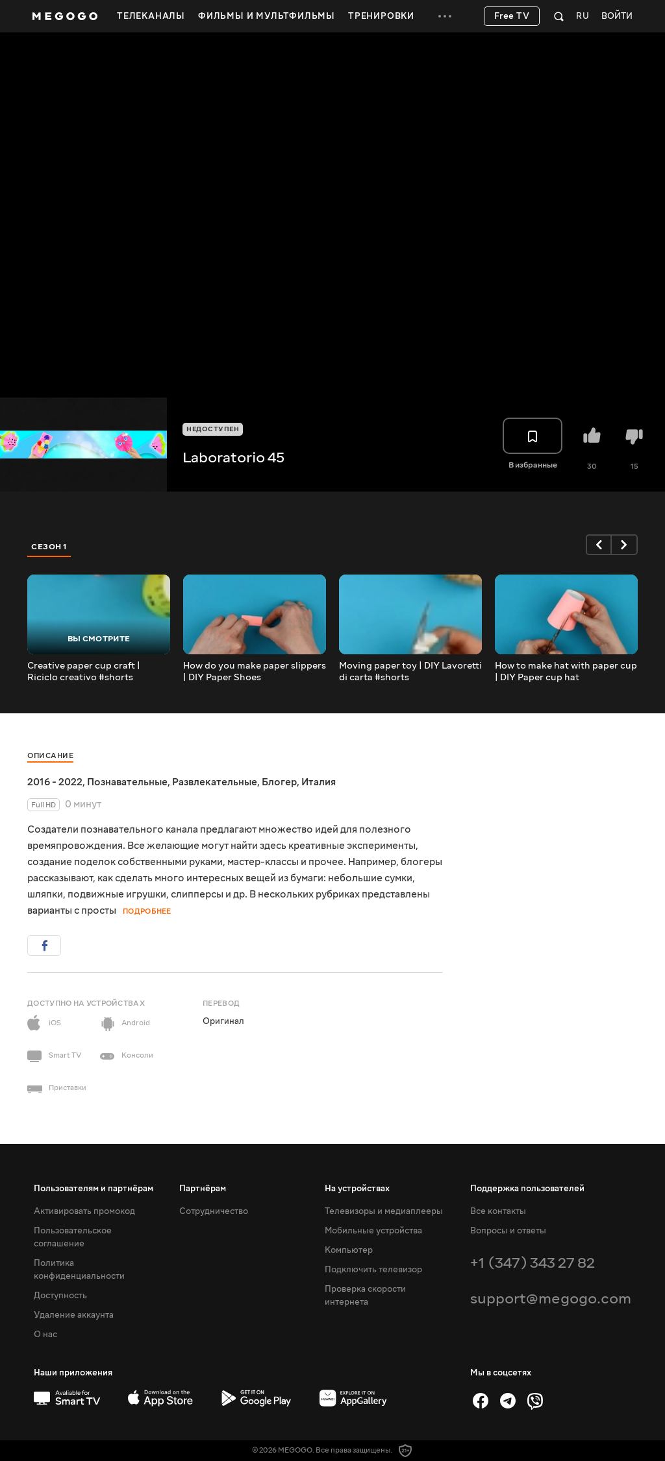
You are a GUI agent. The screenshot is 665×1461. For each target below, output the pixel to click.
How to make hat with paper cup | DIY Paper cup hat (566, 671)
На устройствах (357, 1188)
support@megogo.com (550, 1299)
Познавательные (127, 782)
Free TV (512, 16)
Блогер (279, 782)
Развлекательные (214, 782)
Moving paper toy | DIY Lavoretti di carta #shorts (410, 671)
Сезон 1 (49, 546)
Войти (617, 16)
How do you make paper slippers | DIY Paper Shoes (254, 671)
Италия (318, 782)
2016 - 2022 (54, 782)
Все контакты (498, 1211)
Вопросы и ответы (508, 1231)
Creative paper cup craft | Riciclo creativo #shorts (83, 671)
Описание (50, 756)
